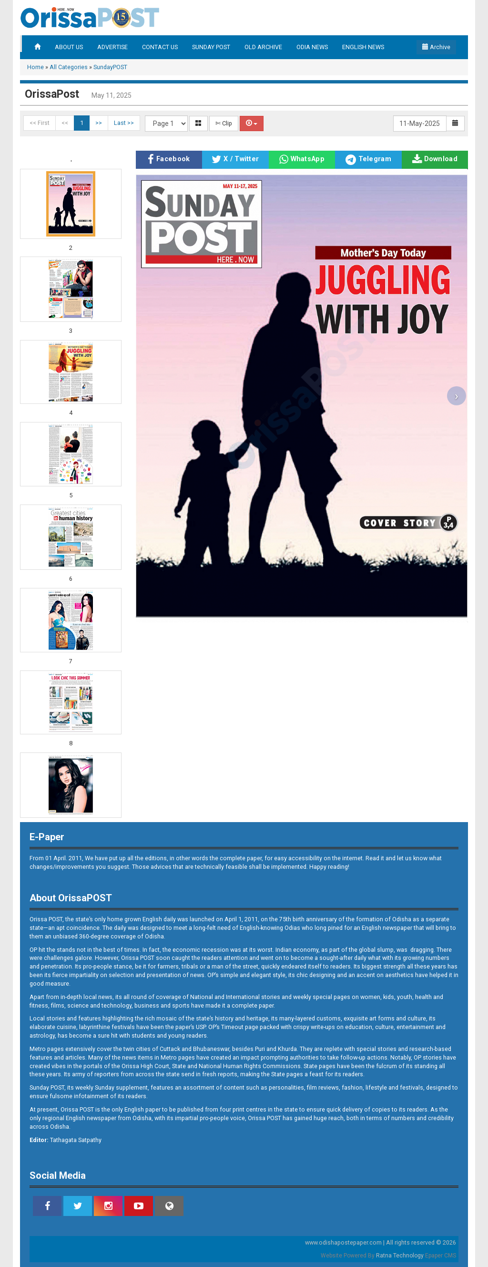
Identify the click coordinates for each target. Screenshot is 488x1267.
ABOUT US (69, 47)
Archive (436, 47)
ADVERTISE (112, 47)
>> (98, 122)
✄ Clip (223, 123)
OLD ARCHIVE (263, 47)
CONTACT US (160, 47)
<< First (40, 122)
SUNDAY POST (211, 47)
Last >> (124, 122)
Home (35, 67)
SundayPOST (110, 67)
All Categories (69, 67)
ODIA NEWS (312, 47)
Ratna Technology (400, 1255)
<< (64, 122)
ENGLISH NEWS (363, 47)
